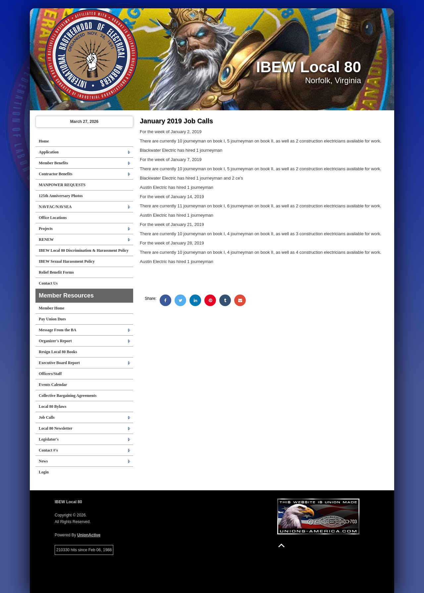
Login (44, 472)
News (43, 461)
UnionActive (88, 535)
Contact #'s (48, 450)
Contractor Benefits (55, 174)
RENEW (46, 239)
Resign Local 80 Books (58, 352)
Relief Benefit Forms (56, 272)
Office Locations (53, 217)
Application (49, 152)
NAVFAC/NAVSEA (55, 206)
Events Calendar (53, 384)
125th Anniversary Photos (61, 195)
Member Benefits (53, 163)
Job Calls (47, 417)
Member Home (51, 308)
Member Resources (66, 295)
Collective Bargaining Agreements (67, 395)
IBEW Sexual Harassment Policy (67, 261)
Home (44, 141)
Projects (46, 228)
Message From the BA (57, 330)
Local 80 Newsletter (55, 428)
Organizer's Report (55, 341)
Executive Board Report (59, 362)
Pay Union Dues (52, 319)
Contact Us (48, 283)
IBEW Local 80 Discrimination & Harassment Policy (84, 250)
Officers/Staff (50, 373)
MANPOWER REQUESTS (62, 185)
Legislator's (49, 439)
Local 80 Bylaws (52, 406)
